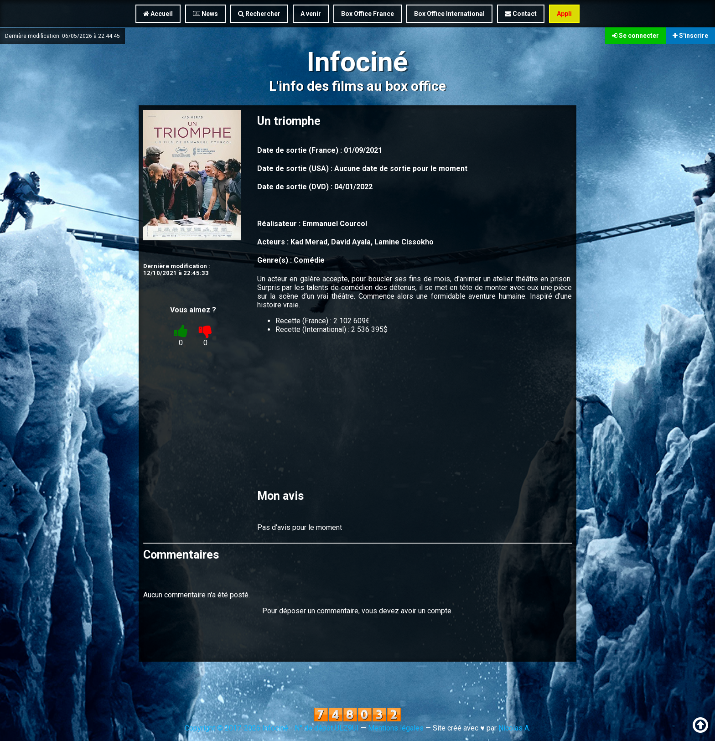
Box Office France (367, 13)
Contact (521, 13)
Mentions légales (396, 728)
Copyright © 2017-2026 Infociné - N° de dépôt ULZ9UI (272, 728)
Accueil (158, 13)
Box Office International (449, 13)
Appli (564, 13)
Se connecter (635, 35)
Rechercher (259, 13)
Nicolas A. (514, 728)
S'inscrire (690, 35)
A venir (311, 13)
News (205, 13)
